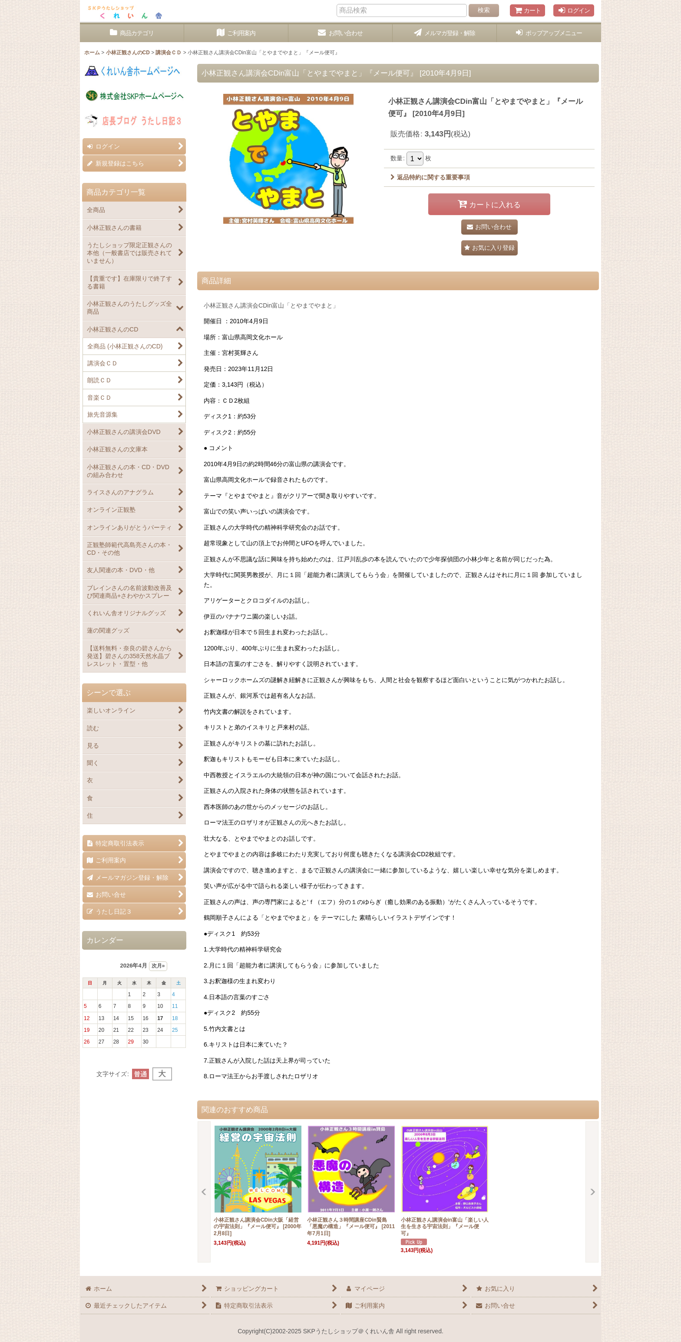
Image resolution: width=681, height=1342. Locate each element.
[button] (549, 33)
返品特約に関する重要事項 (430, 177)
